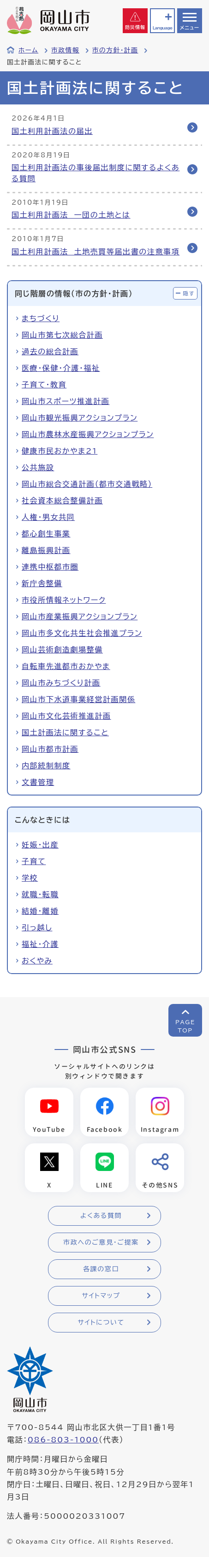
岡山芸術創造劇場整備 (62, 649)
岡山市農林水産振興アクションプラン (88, 434)
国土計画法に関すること (65, 732)
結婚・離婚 (40, 911)
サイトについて (101, 1322)
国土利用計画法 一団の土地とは (71, 215)
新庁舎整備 (42, 583)
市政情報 (65, 50)
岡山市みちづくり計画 (61, 682)
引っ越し (37, 927)
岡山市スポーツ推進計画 (65, 401)
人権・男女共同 (48, 517)
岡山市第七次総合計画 (62, 335)
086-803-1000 (63, 1439)
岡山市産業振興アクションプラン (79, 616)
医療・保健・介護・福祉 (61, 368)
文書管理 (38, 782)
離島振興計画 (46, 550)
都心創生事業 (46, 533)
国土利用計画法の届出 (52, 131)
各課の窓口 (101, 1269)
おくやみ (37, 960)
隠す (189, 293)
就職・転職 (40, 894)
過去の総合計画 (50, 351)
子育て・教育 (44, 384)
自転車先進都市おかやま (66, 666)
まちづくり (41, 318)
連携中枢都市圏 (50, 567)
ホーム (28, 50)
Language (162, 28)
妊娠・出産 (40, 844)
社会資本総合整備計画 (62, 500)
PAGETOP (185, 1026)
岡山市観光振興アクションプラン (79, 417)
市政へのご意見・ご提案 (101, 1242)
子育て (34, 861)
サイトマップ (101, 1295)
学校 (30, 878)
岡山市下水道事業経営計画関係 (78, 699)
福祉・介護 (40, 944)
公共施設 (38, 467)
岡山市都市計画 (50, 749)
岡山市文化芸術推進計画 (66, 716)
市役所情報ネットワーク (64, 600)
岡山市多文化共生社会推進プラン (82, 633)
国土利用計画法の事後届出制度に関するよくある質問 (95, 173)
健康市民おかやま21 (59, 451)
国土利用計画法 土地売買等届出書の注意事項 (95, 251)
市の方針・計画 (115, 50)
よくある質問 (101, 1215)
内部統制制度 (46, 765)
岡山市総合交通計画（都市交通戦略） (87, 484)
